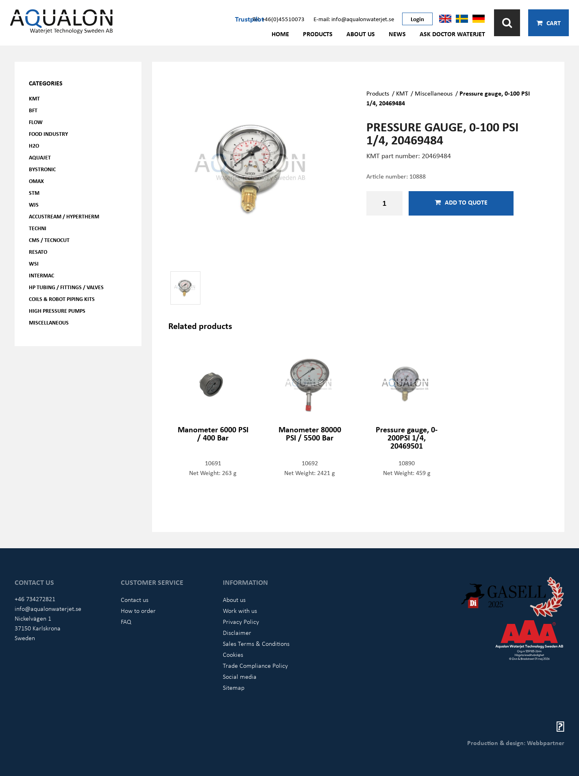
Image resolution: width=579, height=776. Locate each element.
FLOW (36, 122)
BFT (33, 110)
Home (280, 33)
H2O (34, 145)
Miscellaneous (49, 322)
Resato (38, 251)
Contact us (134, 599)
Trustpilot (249, 19)
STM (34, 192)
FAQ (126, 621)
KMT (34, 98)
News (397, 33)
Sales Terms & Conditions (256, 643)
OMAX (36, 181)
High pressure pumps (57, 310)
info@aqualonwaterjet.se (48, 608)
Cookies (233, 654)
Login (417, 19)
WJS (34, 204)
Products (318, 33)
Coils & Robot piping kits (62, 299)
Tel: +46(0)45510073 (278, 19)
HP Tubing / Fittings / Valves (66, 287)
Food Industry (48, 133)
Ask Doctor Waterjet (452, 33)
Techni (37, 228)
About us (360, 33)
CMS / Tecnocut (49, 240)
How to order (138, 610)
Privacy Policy (241, 621)
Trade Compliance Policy (255, 665)
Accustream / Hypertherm (64, 216)
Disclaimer (237, 632)
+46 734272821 (35, 598)
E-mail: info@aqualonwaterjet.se (353, 19)
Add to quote (461, 202)
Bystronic (42, 169)
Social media (240, 676)
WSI (34, 263)
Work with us (240, 610)
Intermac (41, 275)
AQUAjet (40, 157)
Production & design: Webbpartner (515, 742)
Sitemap (233, 687)
